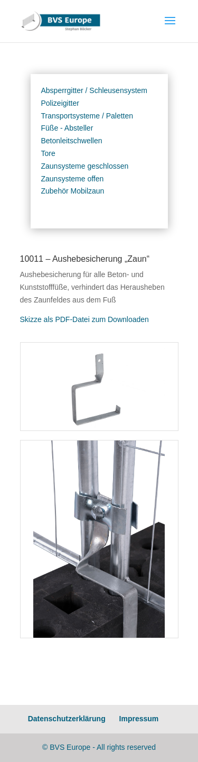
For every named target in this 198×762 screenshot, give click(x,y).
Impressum (139, 718)
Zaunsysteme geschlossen (85, 166)
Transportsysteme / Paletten (87, 116)
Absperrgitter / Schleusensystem (94, 90)
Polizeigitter (60, 103)
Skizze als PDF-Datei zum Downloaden (84, 319)
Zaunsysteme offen (72, 179)
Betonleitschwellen (71, 140)
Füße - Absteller (67, 128)
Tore (48, 153)
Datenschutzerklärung (67, 718)
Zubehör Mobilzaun (73, 191)
